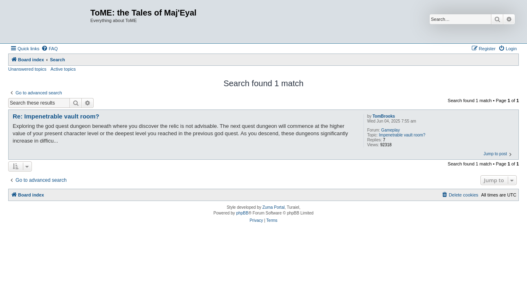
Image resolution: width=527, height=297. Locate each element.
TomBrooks (383, 116)
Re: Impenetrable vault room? (56, 116)
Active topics (63, 69)
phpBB (242, 213)
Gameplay (390, 130)
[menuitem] (49, 49)
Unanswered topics (27, 69)
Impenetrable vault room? (402, 135)
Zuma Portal (273, 207)
